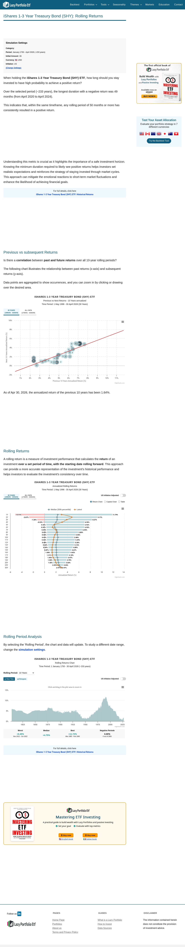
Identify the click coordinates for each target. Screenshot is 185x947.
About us (56, 928)
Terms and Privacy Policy (65, 932)
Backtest (74, 4)
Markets (149, 4)
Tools (105, 4)
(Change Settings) (13, 68)
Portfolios (90, 4)
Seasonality (119, 4)
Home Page (58, 920)
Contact (178, 4)
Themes (136, 4)
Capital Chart (112, 502)
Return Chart (97, 502)
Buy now (66, 835)
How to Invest (105, 924)
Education (164, 4)
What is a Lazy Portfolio (110, 920)
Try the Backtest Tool (159, 141)
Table (123, 502)
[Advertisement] (64, 29)
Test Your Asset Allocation (159, 120)
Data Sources (105, 928)
